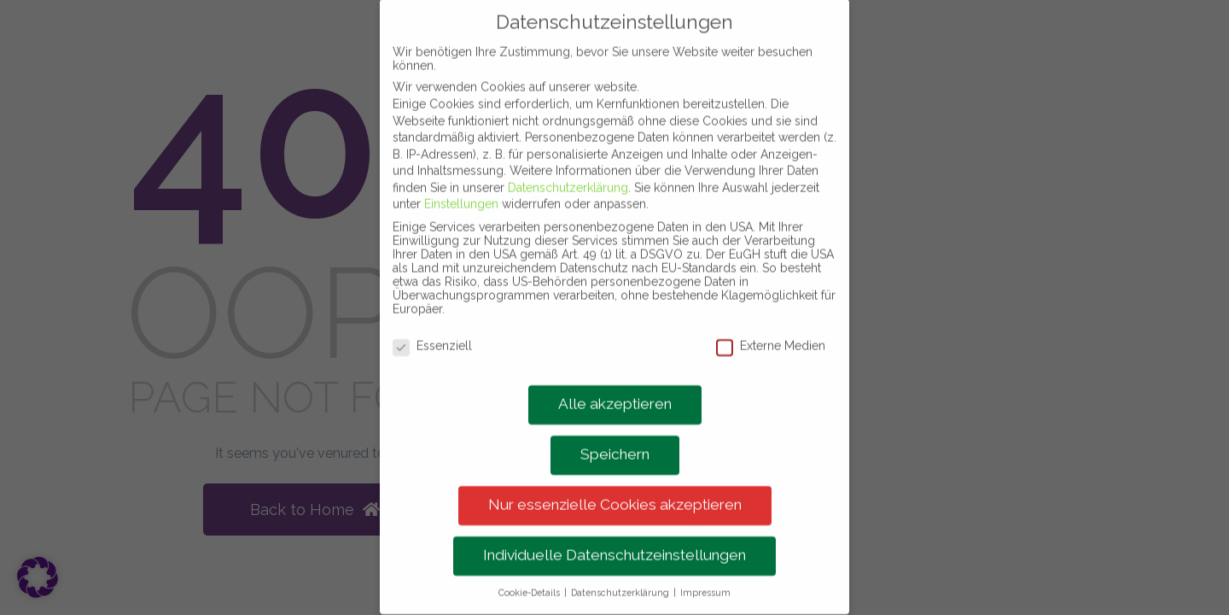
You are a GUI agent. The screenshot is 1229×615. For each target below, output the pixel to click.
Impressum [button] (705, 573)
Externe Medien (770, 325)
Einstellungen (461, 184)
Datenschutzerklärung (568, 167)
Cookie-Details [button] (530, 573)
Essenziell (432, 325)
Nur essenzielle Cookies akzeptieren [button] (615, 485)
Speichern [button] (614, 434)
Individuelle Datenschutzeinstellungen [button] (614, 535)
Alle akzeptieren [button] (615, 384)
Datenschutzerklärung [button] (621, 573)
